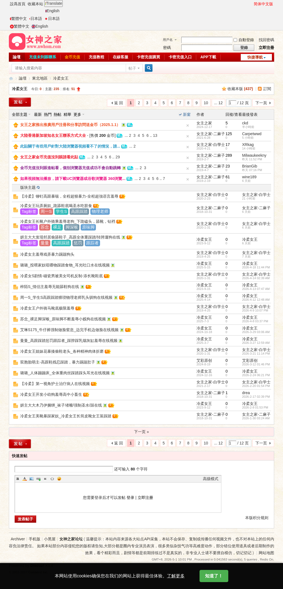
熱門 (48, 114)
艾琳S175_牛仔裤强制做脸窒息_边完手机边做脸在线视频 (69, 330)
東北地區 (40, 78)
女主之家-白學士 (210, 144)
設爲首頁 (17, 4)
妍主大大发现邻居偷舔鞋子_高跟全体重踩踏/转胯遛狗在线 (70, 237)
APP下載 (208, 57)
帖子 (132, 68)
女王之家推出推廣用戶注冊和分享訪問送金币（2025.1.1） (70, 124)
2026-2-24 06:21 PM (256, 375)
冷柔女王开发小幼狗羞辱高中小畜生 (51, 394)
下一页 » (141, 432)
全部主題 (19, 114)
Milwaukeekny (254, 155)
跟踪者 (92, 242)
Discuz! (37, 565)
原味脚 (88, 227)
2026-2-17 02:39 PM (256, 396)
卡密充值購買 (148, 57)
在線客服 (120, 57)
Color (24, 478)
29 (118, 157)
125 (229, 134)
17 (228, 144)
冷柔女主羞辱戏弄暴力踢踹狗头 (47, 254)
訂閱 (267, 89)
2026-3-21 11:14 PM (256, 353)
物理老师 (100, 211)
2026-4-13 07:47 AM (256, 288)
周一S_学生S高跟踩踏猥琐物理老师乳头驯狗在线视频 (66, 297)
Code (52, 478)
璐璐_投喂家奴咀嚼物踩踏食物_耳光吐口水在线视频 (65, 265)
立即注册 (145, 497)
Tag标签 (29, 211)
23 (228, 166)
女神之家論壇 (11, 78)
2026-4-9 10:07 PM (255, 310)
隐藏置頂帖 (187, 125)
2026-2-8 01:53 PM (255, 407)
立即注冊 (266, 47)
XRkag (248, 144)
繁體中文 (18, 18)
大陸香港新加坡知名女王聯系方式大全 (53, 135)
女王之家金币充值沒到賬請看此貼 (49, 157)
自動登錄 (244, 40)
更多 (77, 114)
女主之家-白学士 (210, 194)
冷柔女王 (61, 78)
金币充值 (72, 57)
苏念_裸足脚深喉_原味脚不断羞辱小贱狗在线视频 (63, 319)
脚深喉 (71, 227)
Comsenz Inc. (38, 572)
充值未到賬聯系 (42, 57)
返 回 (118, 103)
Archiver (18, 539)
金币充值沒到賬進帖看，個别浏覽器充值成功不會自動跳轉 (70, 168)
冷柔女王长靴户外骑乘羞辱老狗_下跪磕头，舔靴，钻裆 (67, 221)
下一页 (261, 443)
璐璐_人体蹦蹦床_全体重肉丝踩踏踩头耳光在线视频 (65, 373)
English (52, 11)
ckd (245, 123)
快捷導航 (255, 57)
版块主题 (28, 187)
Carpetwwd (251, 134)
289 (229, 155)
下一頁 (261, 103)
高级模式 (210, 479)
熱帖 (57, 114)
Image (31, 478)
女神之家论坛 (71, 539)
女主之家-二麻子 (210, 134)
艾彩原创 (204, 360)
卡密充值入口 (180, 57)
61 (228, 177)
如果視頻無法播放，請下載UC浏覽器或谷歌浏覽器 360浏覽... (72, 178)
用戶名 (168, 40)
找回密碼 (266, 40)
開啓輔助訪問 (251, 3)
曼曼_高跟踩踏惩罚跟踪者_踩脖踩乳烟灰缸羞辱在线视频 (68, 340)
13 (155, 135)
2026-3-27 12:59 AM (256, 342)
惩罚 (78, 242)
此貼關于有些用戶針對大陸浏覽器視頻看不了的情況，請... (70, 146)
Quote (45, 478)
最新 (38, 114)
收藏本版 (240, 89)
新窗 (187, 114)
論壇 (16, 57)
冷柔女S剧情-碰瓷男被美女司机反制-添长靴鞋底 (61, 276)
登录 (130, 497)
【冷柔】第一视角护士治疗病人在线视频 (55, 383)
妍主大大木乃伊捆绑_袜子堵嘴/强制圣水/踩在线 (61, 405)
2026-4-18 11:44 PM (256, 267)
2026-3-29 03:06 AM (256, 332)
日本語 (35, 18)
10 (206, 103)
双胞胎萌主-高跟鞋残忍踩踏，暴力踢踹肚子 (57, 362)
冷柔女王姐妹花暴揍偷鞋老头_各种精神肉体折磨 (62, 351)
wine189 (249, 177)
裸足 (57, 227)
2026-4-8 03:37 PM (255, 321)
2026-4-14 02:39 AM (256, 278)
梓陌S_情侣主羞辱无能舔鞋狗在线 (49, 286)
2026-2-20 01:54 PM (256, 386)
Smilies (59, 478)
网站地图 (266, 553)
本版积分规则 (256, 517)
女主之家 (204, 123)
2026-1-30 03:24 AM (256, 418)
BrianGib (249, 166)
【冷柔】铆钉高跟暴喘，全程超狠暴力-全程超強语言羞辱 (69, 196)
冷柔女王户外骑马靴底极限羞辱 (47, 308)
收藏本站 (35, 4)
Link (38, 478)
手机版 (34, 539)
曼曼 (45, 242)
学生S (61, 211)
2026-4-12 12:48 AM (256, 299)
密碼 (167, 47)
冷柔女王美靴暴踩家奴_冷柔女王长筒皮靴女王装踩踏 (65, 416)
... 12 (218, 103)
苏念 (45, 227)
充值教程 (96, 57)
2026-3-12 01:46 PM (256, 364)
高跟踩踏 (79, 211)
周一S (46, 211)
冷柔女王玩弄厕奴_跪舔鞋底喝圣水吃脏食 (56, 205)
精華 (67, 114)
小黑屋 (50, 539)
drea (246, 393)
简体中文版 (263, 4)
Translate (53, 3)
